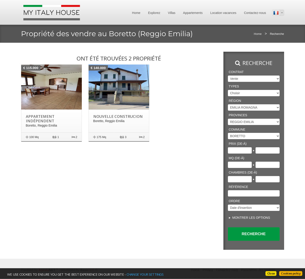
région (235, 101)
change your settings (145, 274)
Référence (238, 187)
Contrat (236, 72)
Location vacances (223, 13)
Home (136, 13)
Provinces (238, 115)
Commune (237, 129)
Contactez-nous (255, 13)
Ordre (234, 201)
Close (271, 273)
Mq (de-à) (236, 158)
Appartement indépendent (40, 118)
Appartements (193, 13)
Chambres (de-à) (243, 172)
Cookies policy (291, 273)
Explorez (154, 13)
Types (234, 86)
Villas (171, 13)
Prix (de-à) (238, 143)
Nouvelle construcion (117, 116)
